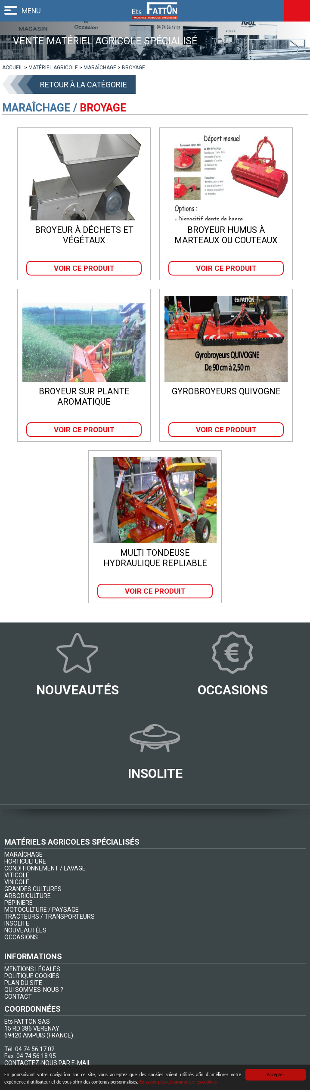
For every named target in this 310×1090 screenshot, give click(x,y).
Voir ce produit (84, 268)
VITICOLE (16, 875)
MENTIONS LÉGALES (32, 969)
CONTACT (18, 996)
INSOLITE (16, 923)
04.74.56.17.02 (35, 1049)
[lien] (12, 68)
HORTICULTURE (25, 861)
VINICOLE (16, 882)
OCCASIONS (21, 937)
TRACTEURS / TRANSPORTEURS (49, 916)
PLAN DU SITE (23, 982)
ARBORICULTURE (27, 895)
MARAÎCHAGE (23, 854)
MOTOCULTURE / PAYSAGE (41, 909)
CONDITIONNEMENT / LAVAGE (45, 868)
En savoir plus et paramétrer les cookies (178, 1083)
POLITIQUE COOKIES (31, 975)
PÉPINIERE (18, 902)
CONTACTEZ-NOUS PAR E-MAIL (47, 1062)
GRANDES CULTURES (33, 889)
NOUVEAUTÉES (25, 930)
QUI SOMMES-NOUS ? (33, 989)
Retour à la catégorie (83, 84)
